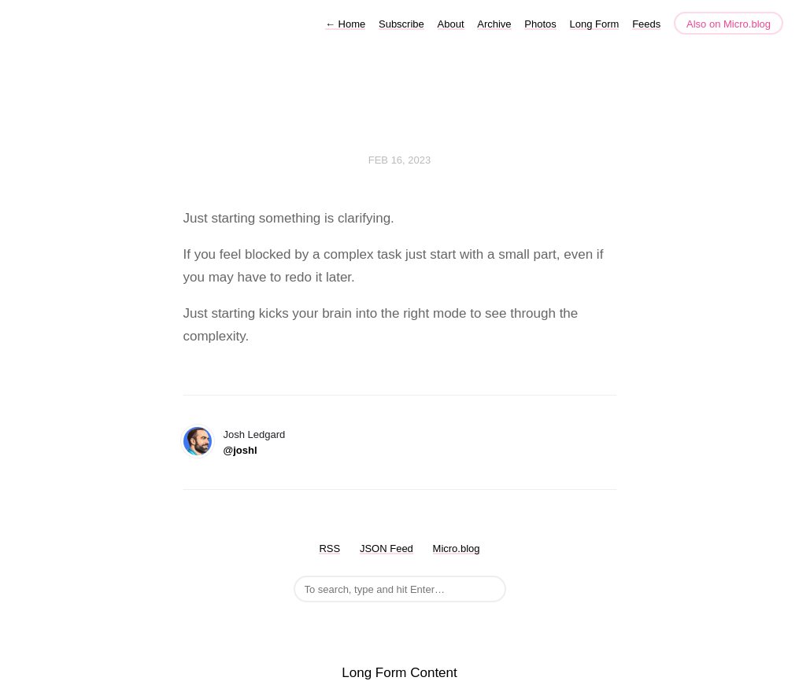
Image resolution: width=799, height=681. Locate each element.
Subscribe (401, 24)
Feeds (646, 24)
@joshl (240, 450)
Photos (540, 24)
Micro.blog (456, 548)
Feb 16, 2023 (399, 160)
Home (345, 24)
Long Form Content (399, 672)
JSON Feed (386, 548)
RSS (329, 548)
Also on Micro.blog (728, 24)
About (451, 24)
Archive (494, 24)
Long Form (595, 24)
